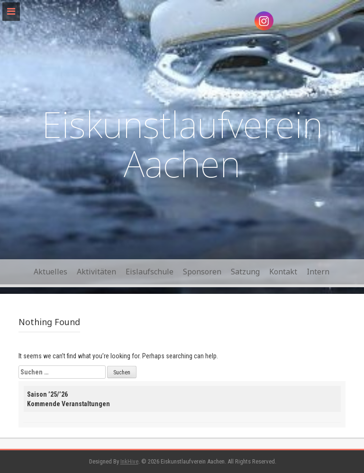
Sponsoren (202, 271)
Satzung (245, 271)
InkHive (129, 461)
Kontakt (283, 271)
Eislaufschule (149, 271)
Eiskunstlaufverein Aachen (182, 144)
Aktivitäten (96, 271)
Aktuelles (50, 271)
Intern (318, 271)
